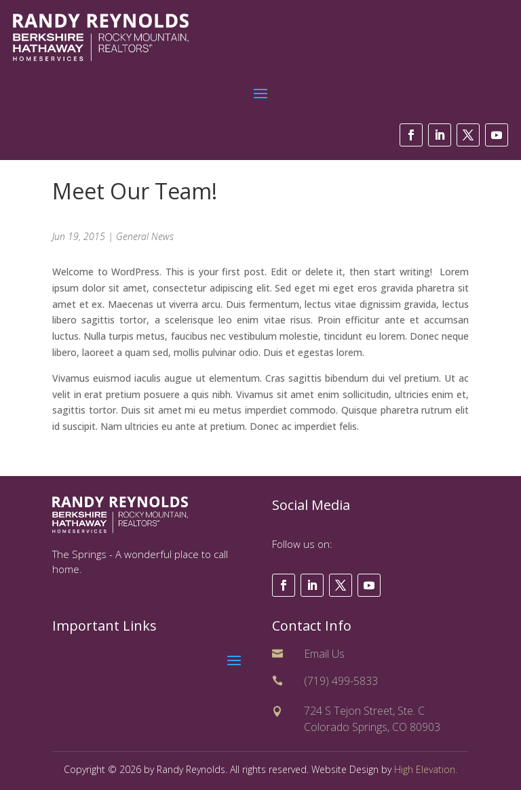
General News (145, 236)
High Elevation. (425, 769)
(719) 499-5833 (341, 680)
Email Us (324, 653)
